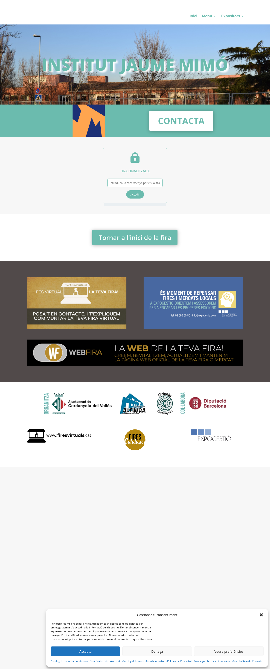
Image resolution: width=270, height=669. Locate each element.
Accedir (135, 194)
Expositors (230, 16)
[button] (261, 615)
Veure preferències (228, 651)
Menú (207, 16)
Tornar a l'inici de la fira (135, 237)
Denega (157, 651)
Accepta (85, 651)
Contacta (181, 121)
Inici (193, 16)
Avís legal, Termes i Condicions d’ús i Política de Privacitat (85, 661)
